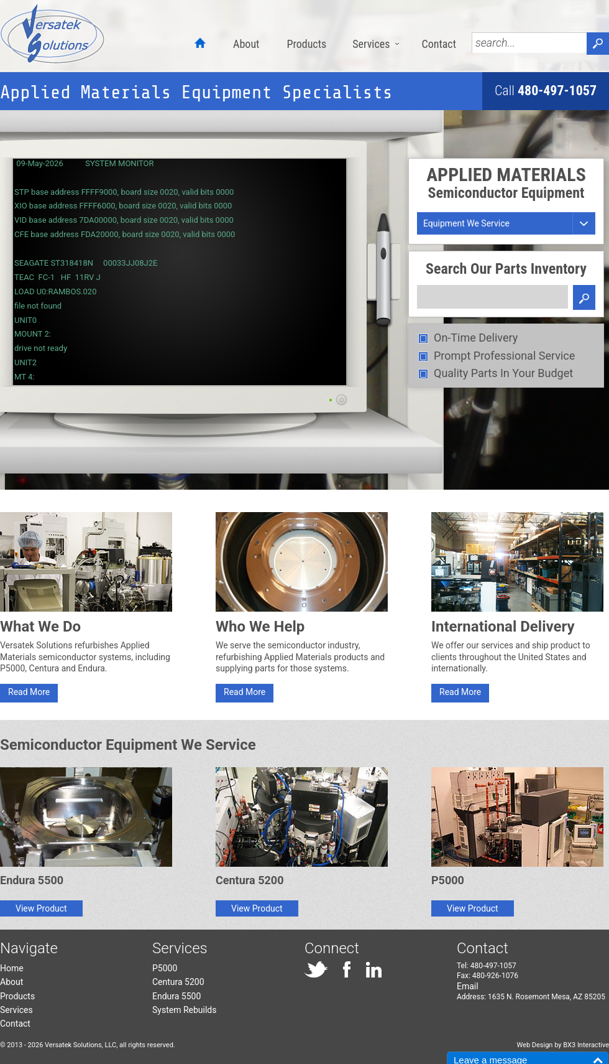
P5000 (164, 968)
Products (306, 43)
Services (371, 43)
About (246, 43)
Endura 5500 (176, 996)
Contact (438, 43)
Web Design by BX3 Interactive (562, 1045)
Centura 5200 (178, 982)
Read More (29, 692)
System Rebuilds (184, 1010)
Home (12, 968)
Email (467, 986)
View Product (41, 908)
